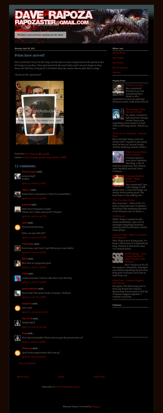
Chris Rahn (28, 244)
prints (25, 157)
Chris (25, 273)
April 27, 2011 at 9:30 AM (34, 327)
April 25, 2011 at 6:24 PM (34, 237)
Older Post (99, 376)
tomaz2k (26, 204)
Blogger (96, 406)
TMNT (63, 157)
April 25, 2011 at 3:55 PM (34, 198)
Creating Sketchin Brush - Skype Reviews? (135, 179)
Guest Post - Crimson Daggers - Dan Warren (129, 282)
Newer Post (23, 376)
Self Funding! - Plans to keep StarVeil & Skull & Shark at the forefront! (136, 257)
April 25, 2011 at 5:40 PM (34, 216)
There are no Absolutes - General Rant (129, 135)
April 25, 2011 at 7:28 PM (34, 267)
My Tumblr (118, 58)
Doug (24, 333)
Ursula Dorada (29, 171)
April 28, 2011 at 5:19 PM (34, 356)
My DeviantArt (120, 67)
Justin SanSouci (30, 288)
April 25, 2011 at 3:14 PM (34, 183)
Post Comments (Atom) (68, 386)
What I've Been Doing (124, 200)
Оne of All (27, 318)
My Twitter (118, 62)
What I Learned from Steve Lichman (136, 153)
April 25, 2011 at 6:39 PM (34, 252)
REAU (25, 258)
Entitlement (119, 216)
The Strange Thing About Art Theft (135, 111)
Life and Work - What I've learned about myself (130, 236)
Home (61, 376)
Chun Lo (26, 190)
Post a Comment (27, 363)
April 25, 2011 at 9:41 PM (34, 297)
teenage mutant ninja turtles (44, 157)
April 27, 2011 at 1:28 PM (34, 342)
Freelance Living (134, 85)
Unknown (27, 303)
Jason (25, 222)
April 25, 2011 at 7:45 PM (34, 282)
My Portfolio (119, 53)
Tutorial (117, 72)
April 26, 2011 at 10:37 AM (34, 312)
